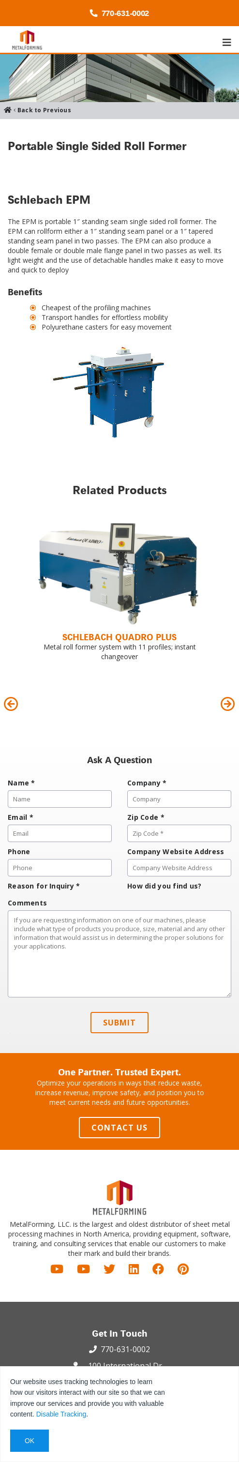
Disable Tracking (61, 1414)
